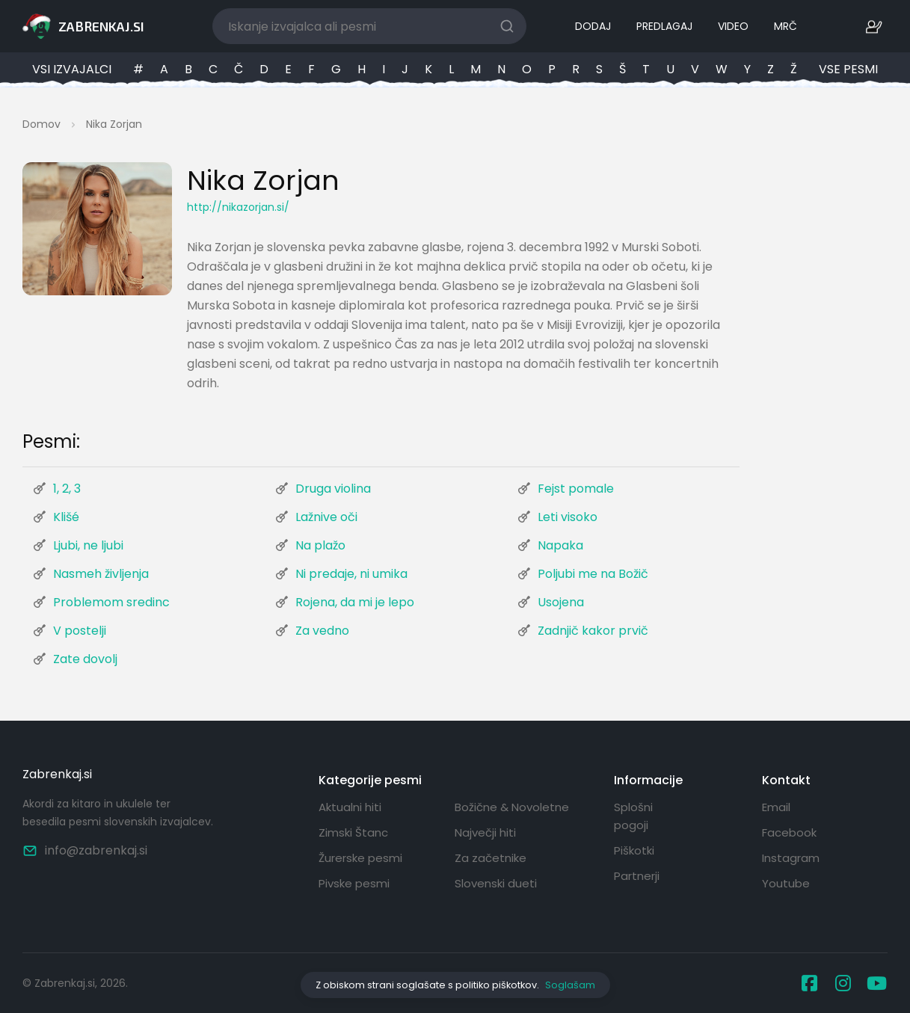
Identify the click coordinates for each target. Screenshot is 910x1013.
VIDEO (733, 26)
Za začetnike (490, 858)
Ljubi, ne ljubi (88, 545)
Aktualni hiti (350, 807)
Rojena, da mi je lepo (354, 602)
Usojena (561, 602)
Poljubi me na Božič (593, 573)
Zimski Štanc (353, 832)
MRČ (785, 26)
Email (776, 807)
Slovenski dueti (496, 883)
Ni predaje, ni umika (351, 573)
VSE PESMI (848, 69)
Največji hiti (485, 832)
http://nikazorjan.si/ (238, 207)
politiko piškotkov (496, 985)
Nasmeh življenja (101, 573)
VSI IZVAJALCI (71, 69)
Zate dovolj (85, 659)
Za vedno (322, 630)
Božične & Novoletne (512, 807)
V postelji (79, 630)
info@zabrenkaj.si (84, 850)
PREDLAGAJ (664, 26)
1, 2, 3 (67, 488)
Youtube (786, 883)
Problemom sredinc (111, 602)
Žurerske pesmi (360, 858)
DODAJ (593, 26)
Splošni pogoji (633, 816)
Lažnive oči (326, 517)
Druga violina (333, 488)
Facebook (789, 832)
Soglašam (570, 985)
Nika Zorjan (114, 124)
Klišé (66, 517)
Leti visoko (567, 517)
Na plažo (320, 545)
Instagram (791, 858)
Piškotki (634, 850)
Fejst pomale (576, 488)
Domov (41, 124)
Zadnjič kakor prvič (593, 630)
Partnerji (637, 876)
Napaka (560, 545)
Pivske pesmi (354, 883)
